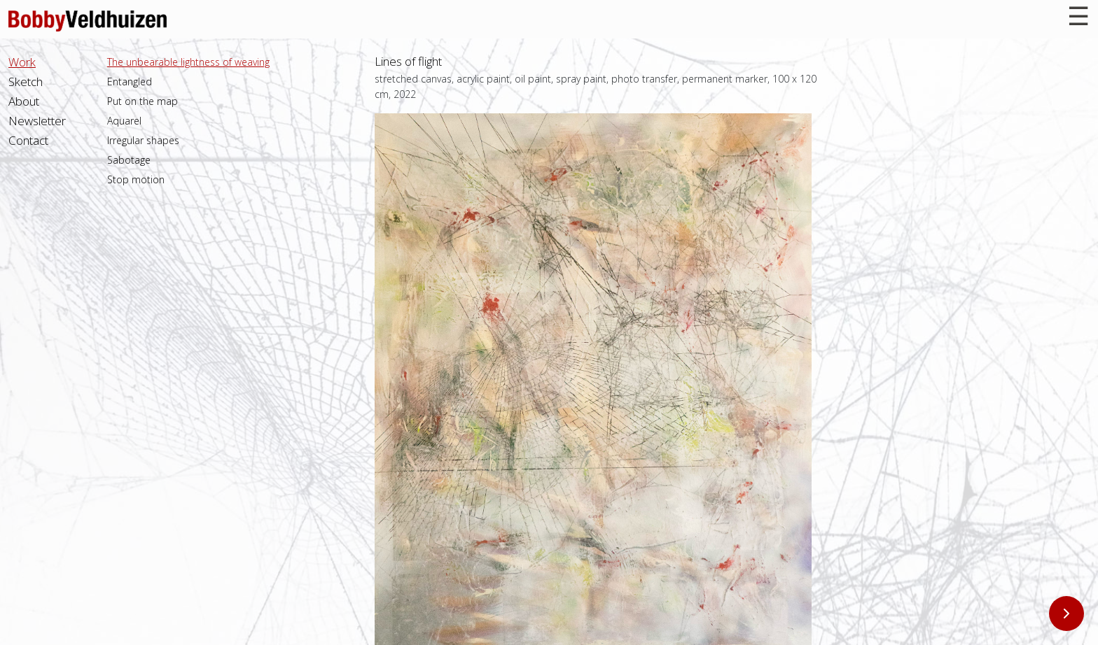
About (23, 101)
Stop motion (136, 179)
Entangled (129, 81)
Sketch (25, 81)
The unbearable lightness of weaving (188, 62)
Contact (28, 140)
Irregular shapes (143, 140)
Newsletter (37, 121)
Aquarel (124, 120)
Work (22, 62)
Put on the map (142, 101)
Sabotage (129, 159)
